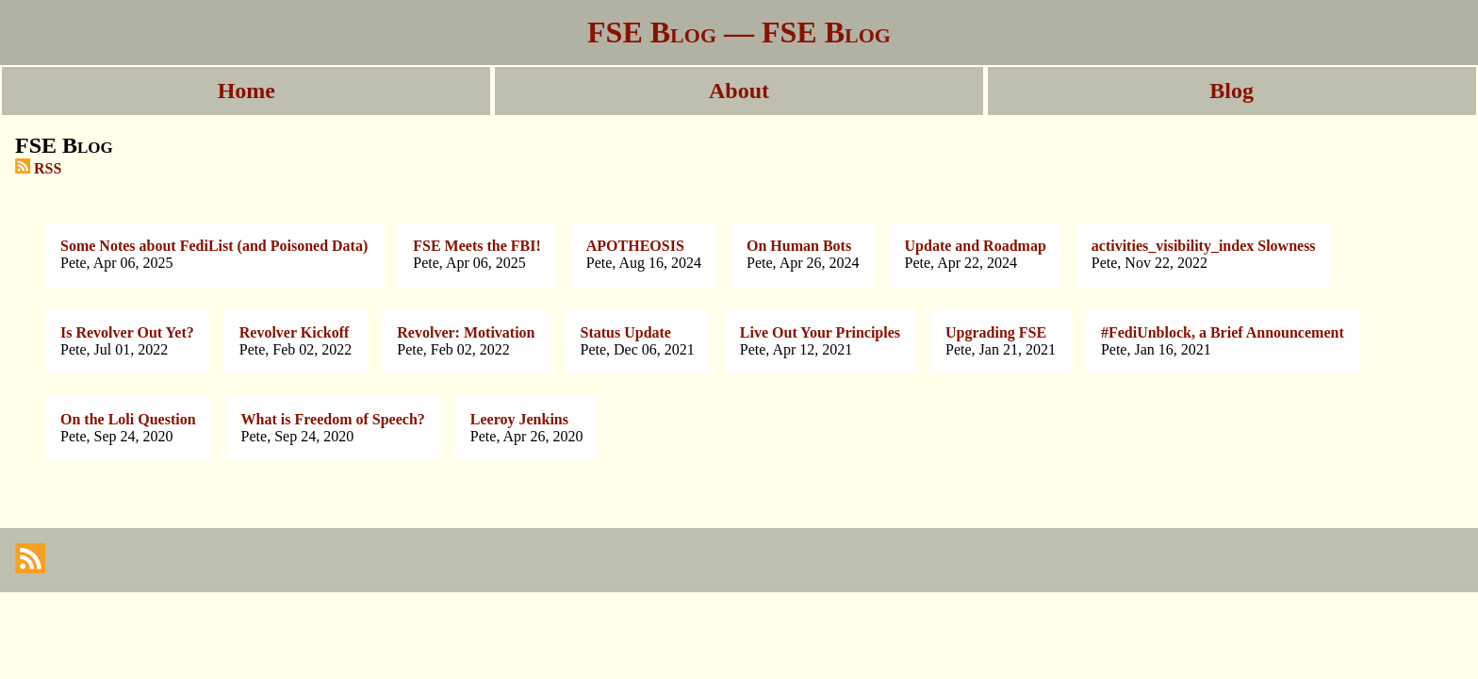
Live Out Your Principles (820, 332)
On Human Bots (799, 246)
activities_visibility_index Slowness (1204, 246)
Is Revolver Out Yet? (127, 332)
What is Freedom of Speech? (333, 419)
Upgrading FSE (995, 332)
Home (246, 90)
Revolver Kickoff (294, 332)
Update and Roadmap (975, 246)
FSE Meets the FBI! (477, 246)
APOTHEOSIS (635, 246)
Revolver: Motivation (465, 332)
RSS (38, 168)
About (739, 90)
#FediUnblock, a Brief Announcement (1222, 332)
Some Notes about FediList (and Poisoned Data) (214, 246)
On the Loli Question (128, 419)
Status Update (626, 332)
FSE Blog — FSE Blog (739, 32)
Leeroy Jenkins (519, 419)
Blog (1231, 90)
